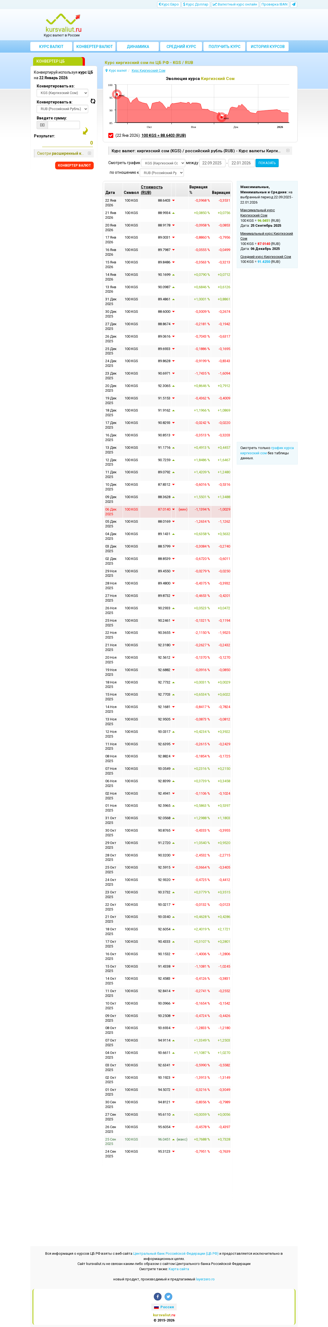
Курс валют (51, 46)
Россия (164, 1307)
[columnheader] (155, 190)
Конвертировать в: (54, 102)
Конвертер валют (94, 46)
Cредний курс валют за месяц (181, 47)
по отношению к (124, 172)
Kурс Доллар (195, 4)
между (192, 163)
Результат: (44, 136)
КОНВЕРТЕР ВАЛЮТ (74, 165)
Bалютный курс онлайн (235, 4)
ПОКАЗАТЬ (267, 163)
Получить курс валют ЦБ (224, 47)
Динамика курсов (138, 47)
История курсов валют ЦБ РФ (268, 47)
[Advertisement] (197, 24)
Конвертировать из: (56, 86)
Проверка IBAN (274, 4)
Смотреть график (124, 163)
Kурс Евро (169, 4)
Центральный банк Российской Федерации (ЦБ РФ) (176, 1253)
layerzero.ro (205, 1279)
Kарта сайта (179, 1269)
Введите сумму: (52, 118)
